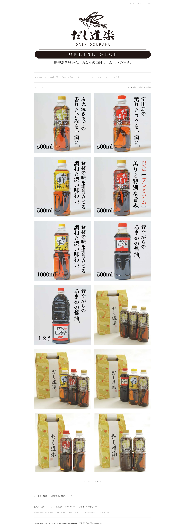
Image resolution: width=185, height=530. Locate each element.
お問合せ (118, 77)
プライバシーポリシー (88, 507)
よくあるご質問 (40, 496)
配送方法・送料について (66, 507)
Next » (98, 482)
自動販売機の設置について (61, 496)
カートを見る (61, 512)
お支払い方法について (43, 507)
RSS (70, 512)
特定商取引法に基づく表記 (43, 512)
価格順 (140, 87)
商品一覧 (54, 77)
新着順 (148, 87)
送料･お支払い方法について (74, 77)
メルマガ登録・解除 (88, 512)
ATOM (75, 512)
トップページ (40, 77)
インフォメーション (101, 77)
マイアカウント (104, 512)
